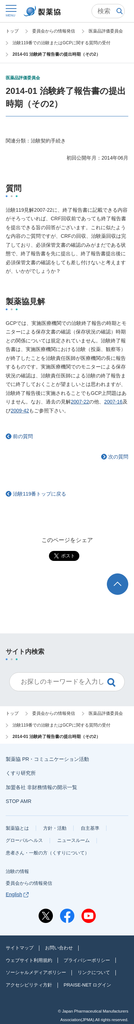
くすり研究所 (21, 773)
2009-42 (20, 410)
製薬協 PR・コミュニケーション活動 (47, 759)
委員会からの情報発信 (29, 883)
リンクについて (94, 972)
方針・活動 (54, 828)
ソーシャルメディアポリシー (36, 972)
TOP (124, 577)
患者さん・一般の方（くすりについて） (47, 852)
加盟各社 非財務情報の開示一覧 (41, 787)
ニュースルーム (73, 840)
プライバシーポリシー (87, 960)
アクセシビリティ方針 (29, 985)
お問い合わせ (59, 947)
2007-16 (113, 402)
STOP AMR (18, 801)
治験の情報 (17, 871)
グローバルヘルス (24, 840)
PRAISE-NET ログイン (87, 985)
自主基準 (90, 828)
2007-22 (80, 402)
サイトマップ (20, 947)
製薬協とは (17, 828)
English (17, 894)
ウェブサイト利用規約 (29, 960)
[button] (10, 10)
